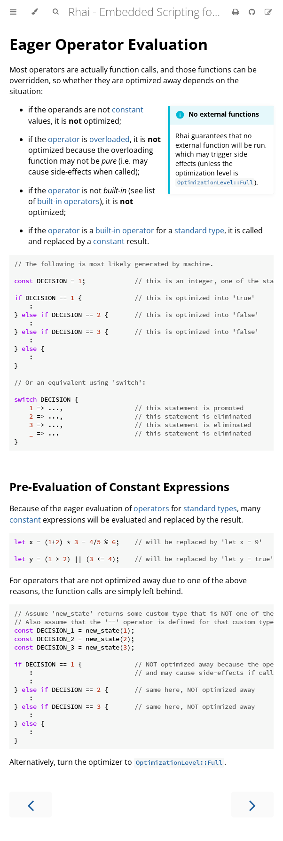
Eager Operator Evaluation (108, 44)
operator (64, 139)
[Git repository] (253, 12)
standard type (199, 230)
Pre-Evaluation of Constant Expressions (119, 486)
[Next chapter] (252, 804)
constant (127, 109)
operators (151, 508)
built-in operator (124, 230)
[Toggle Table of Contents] (13, 12)
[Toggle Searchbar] (55, 12)
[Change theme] (34, 12)
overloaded (109, 139)
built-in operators (68, 201)
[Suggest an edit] (268, 12)
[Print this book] (236, 12)
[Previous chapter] (30, 804)
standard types (210, 508)
